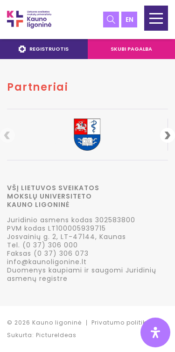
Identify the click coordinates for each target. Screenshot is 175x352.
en (129, 19)
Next (167, 135)
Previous (7, 135)
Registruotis (44, 49)
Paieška (111, 19)
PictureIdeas (56, 335)
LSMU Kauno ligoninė (29, 19)
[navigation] (87, 49)
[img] (155, 332)
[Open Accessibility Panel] (155, 332)
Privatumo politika (121, 322)
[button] (156, 18)
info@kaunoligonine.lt (47, 261)
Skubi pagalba (131, 49)
